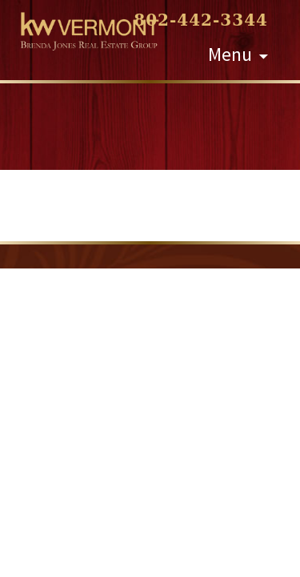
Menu (230, 54)
